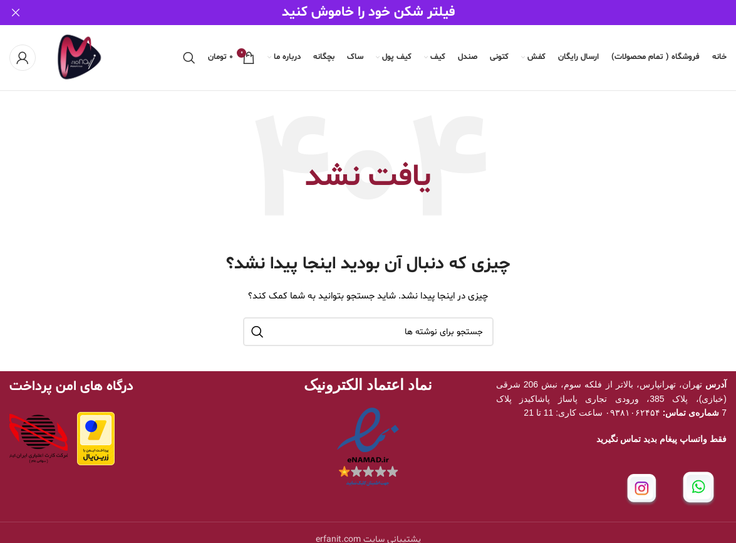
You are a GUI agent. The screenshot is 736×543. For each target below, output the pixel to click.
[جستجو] (189, 57)
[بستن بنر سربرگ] (15, 12)
